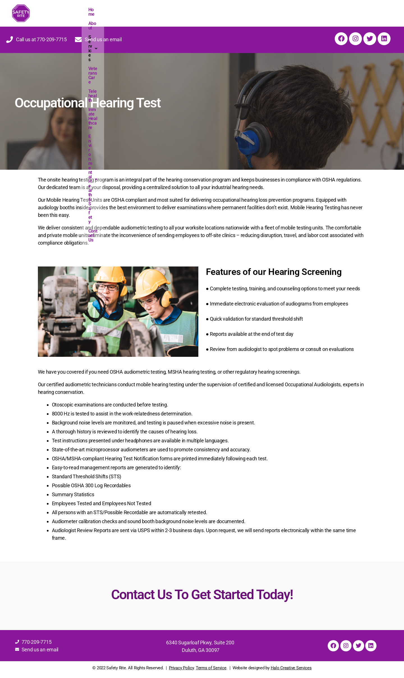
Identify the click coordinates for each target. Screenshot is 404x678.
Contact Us (325, 10)
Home (90, 10)
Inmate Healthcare (221, 10)
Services (129, 10)
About (107, 10)
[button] (129, 10)
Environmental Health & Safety (277, 10)
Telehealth (188, 10)
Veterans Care (159, 10)
